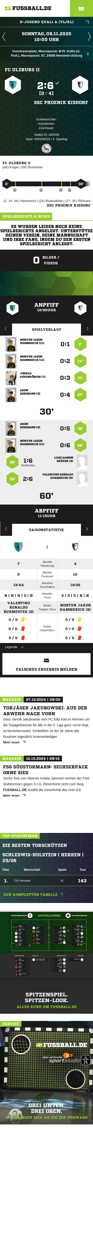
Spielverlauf (46, 329)
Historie (6, 528)
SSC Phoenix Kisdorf (61, 102)
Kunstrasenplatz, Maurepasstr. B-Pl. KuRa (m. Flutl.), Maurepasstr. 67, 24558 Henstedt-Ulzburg (50, 53)
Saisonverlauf (87, 528)
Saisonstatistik (46, 530)
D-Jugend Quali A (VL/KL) (54, 22)
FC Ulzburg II (22, 69)
